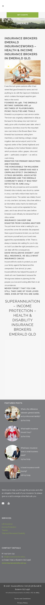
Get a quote (22, 15)
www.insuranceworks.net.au (14, 563)
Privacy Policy (22, 603)
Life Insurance (7, 524)
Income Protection (9, 527)
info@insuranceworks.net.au (14, 557)
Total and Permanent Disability (13, 533)
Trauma (5, 530)
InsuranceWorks (11, 262)
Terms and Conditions (22, 598)
